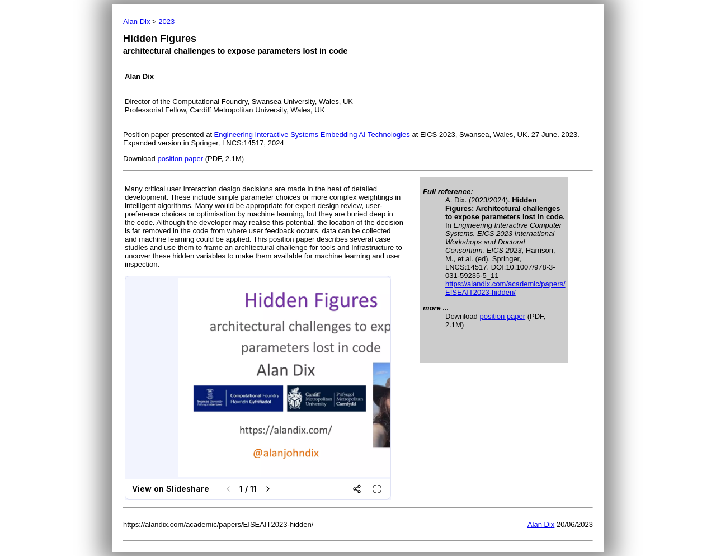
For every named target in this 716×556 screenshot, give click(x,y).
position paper (180, 158)
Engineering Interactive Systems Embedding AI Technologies (312, 134)
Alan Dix (136, 21)
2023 (166, 21)
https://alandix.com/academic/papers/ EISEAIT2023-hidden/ (505, 288)
